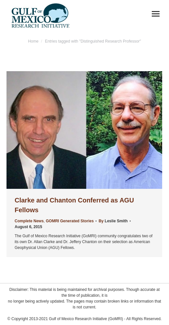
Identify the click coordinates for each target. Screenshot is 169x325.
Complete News (29, 221)
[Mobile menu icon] (155, 13)
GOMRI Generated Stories (70, 221)
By (112, 221)
